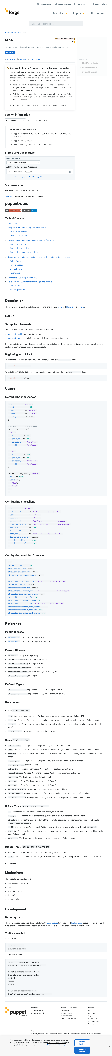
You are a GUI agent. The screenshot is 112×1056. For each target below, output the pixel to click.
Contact (91, 1024)
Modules (60, 13)
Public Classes (16, 261)
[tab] (9, 196)
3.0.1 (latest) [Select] (15, 120)
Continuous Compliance (39, 1013)
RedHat (16, 144)
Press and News (93, 1021)
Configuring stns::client (19, 248)
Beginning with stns (18, 235)
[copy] (70, 171)
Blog (89, 1016)
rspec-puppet (52, 923)
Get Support (65, 1010)
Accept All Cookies (82, 1050)
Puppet (79, 13)
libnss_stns (70, 307)
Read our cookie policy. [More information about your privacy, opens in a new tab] (56, 1045)
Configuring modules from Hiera (24, 252)
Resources (99, 13)
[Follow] (10, 52)
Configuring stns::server (20, 244)
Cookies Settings (82, 1042)
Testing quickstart (17, 289)
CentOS (23, 144)
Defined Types (16, 269)
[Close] (109, 1046)
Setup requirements (18, 231)
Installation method (13, 159)
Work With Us (92, 1018)
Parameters (15, 273)
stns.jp (81, 307)
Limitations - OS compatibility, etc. (22, 277)
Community (92, 1013)
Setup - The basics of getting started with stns (27, 227)
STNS (60, 307)
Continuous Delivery (38, 1010)
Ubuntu (44, 144)
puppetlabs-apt (14, 338)
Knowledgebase (66, 1013)
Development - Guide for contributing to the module (30, 281)
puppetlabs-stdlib (15, 334)
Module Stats (83, 59)
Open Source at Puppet (69, 1018)
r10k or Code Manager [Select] (23, 162)
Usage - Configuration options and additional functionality (32, 240)
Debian (51, 144)
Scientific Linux (33, 144)
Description (12, 223)
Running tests (16, 285)
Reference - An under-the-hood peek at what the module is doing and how (39, 257)
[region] (56, 1046)
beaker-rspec (76, 923)
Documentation (66, 1016)
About (90, 1010)
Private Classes (16, 265)
